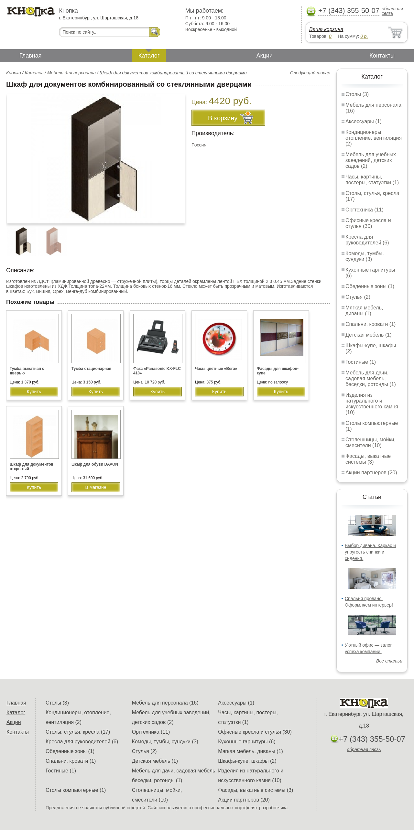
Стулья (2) (357, 297)
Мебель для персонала (71, 72)
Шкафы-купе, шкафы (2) (247, 761)
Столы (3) (357, 94)
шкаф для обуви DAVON (94, 464)
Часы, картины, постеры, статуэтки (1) (372, 179)
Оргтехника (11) (364, 209)
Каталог (148, 55)
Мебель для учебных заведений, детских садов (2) (370, 160)
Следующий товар (310, 72)
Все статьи (389, 660)
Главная (30, 55)
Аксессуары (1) (363, 121)
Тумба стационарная (91, 368)
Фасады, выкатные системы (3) (368, 459)
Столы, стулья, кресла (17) (78, 732)
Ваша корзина (326, 29)
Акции (264, 55)
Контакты (382, 55)
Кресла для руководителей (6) (367, 239)
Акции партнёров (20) (371, 472)
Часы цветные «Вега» (216, 368)
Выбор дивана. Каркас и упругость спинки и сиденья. (370, 552)
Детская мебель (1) (368, 335)
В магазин (95, 487)
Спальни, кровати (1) (370, 324)
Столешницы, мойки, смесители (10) (370, 442)
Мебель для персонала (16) (165, 703)
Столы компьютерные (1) (76, 790)
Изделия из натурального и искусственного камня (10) (371, 403)
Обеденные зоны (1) (369, 286)
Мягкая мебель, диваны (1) (364, 310)
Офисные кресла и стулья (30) (368, 223)
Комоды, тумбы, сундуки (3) (364, 256)
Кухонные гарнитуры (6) (246, 741)
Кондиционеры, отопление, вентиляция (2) (373, 137)
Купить (34, 391)
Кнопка (13, 72)
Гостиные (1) (360, 362)
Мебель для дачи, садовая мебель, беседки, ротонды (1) (370, 378)
